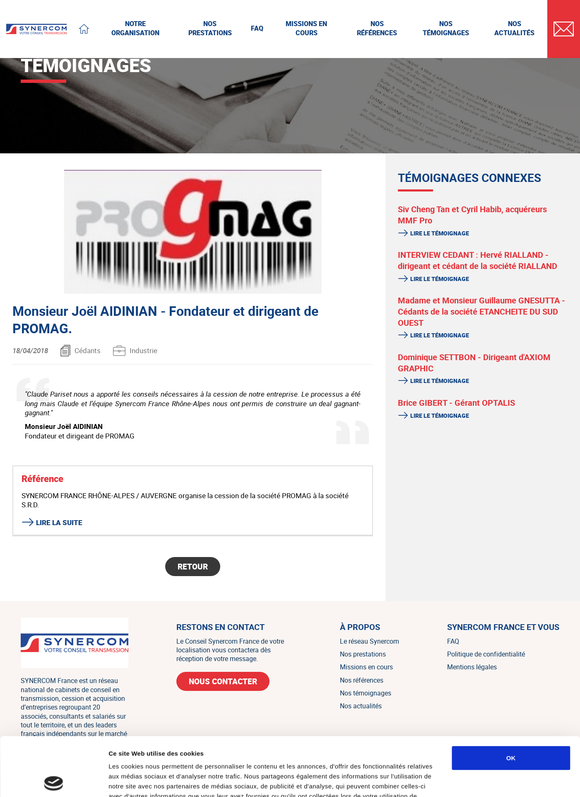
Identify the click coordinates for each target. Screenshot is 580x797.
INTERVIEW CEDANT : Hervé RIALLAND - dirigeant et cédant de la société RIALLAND (477, 260)
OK (511, 699)
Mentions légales (472, 666)
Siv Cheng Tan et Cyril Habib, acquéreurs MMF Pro (472, 214)
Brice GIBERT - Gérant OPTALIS (456, 402)
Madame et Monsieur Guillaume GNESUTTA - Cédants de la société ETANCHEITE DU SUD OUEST (481, 311)
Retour (193, 566)
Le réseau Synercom (369, 641)
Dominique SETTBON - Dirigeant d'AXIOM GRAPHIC (474, 362)
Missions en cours (366, 666)
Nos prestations (363, 654)
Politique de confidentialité (486, 654)
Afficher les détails (456, 780)
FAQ (453, 641)
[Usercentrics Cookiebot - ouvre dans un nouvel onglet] (53, 781)
